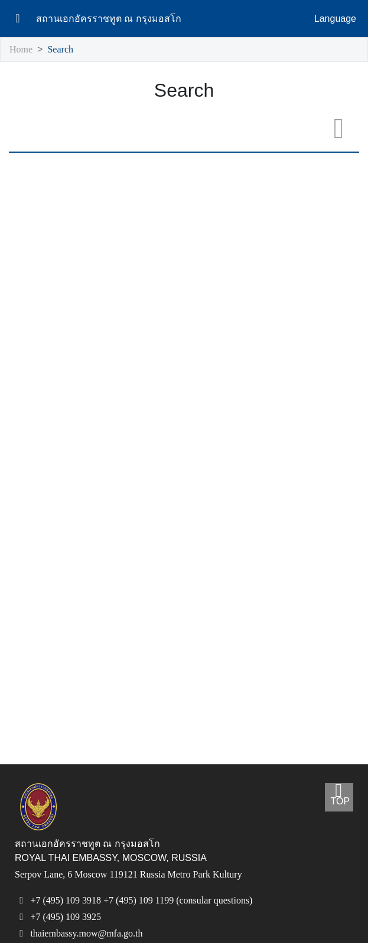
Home (21, 49)
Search (63, 49)
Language (335, 19)
